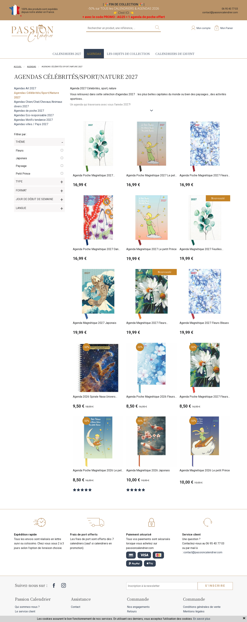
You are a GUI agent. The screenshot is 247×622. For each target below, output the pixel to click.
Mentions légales (193, 611)
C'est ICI (123, 13)
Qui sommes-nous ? (27, 607)
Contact (75, 607)
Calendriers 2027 (67, 53)
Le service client (25, 611)
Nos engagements (138, 607)
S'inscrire (215, 585)
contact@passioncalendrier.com (220, 12)
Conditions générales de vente (202, 607)
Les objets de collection (128, 53)
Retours (132, 611)
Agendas (94, 53)
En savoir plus (201, 618)
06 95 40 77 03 (230, 8)
